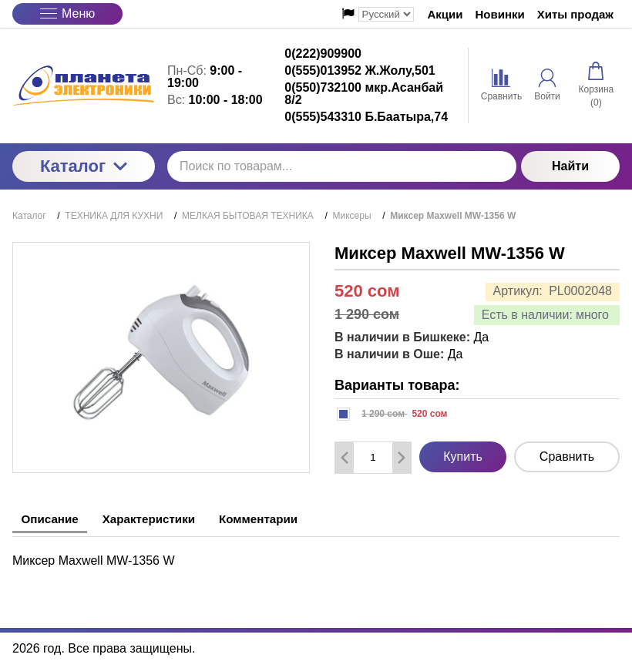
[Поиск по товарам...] (341, 166)
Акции (445, 14)
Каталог (83, 166)
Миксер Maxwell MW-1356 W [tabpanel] (93, 558)
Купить (462, 456)
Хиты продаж (575, 14)
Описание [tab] (55, 518)
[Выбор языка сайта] (386, 14)
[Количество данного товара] (373, 457)
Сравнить (567, 456)
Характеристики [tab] (166, 518)
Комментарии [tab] (289, 518)
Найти (570, 166)
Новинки (500, 14)
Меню (67, 13)
